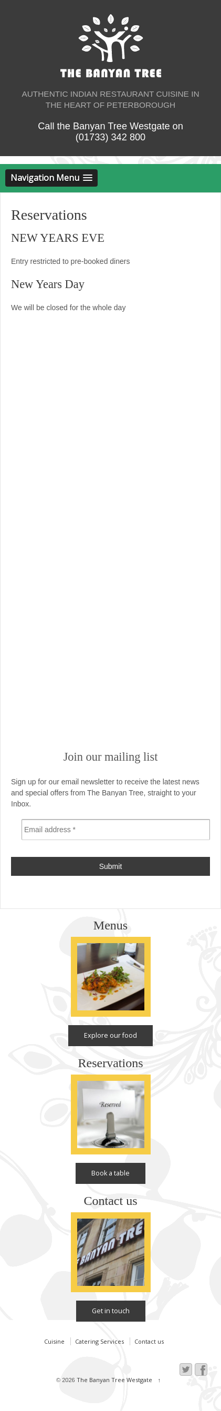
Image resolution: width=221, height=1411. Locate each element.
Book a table (110, 1173)
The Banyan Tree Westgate (114, 1380)
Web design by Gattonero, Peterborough (187, 1405)
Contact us (149, 1341)
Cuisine (54, 1341)
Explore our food (110, 1035)
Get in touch (111, 1310)
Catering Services (99, 1341)
